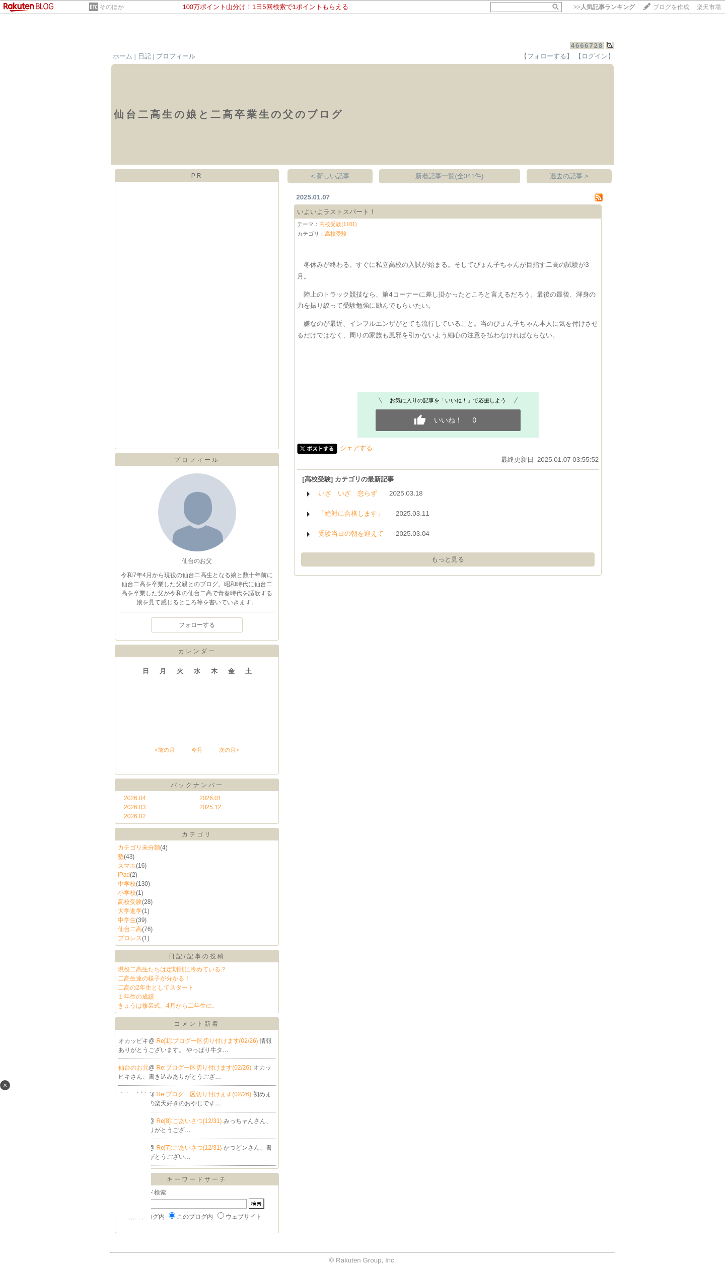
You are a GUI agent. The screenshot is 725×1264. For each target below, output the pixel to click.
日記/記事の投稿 (197, 956)
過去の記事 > (569, 176)
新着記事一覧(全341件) (449, 176)
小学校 (127, 892)
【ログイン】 (594, 56)
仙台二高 (130, 929)
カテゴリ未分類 (139, 847)
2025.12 (210, 807)
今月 (196, 750)
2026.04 (135, 798)
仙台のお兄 (133, 1067)
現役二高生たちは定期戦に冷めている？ (172, 969)
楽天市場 (709, 7)
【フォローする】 (547, 56)
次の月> (229, 750)
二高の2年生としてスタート (156, 987)
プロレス (130, 938)
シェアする (356, 448)
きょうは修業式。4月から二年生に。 (168, 1005)
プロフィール (175, 56)
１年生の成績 (136, 996)
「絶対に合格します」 (351, 513)
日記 (144, 56)
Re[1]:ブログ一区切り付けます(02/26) (208, 1040)
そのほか (112, 7)
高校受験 (130, 901)
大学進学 (130, 911)
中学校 (127, 883)
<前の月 (164, 750)
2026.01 (210, 798)
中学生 (127, 920)
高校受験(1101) (338, 224)
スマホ (127, 865)
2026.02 (135, 816)
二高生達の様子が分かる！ (154, 978)
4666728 (587, 45)
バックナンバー (197, 785)
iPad (124, 874)
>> (604, 7)
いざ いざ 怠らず (347, 493)
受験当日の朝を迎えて (351, 533)
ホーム (122, 56)
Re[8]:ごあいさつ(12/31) (190, 1121)
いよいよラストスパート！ (336, 212)
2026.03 (135, 807)
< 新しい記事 (330, 176)
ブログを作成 (671, 7)
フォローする (197, 624)
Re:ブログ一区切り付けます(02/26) (205, 1067)
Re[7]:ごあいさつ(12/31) (190, 1147)
